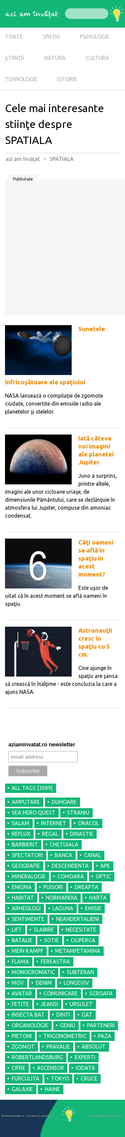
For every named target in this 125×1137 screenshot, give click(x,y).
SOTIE (51, 940)
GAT (87, 1015)
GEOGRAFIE (26, 866)
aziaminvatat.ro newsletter (41, 744)
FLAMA (20, 961)
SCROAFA (101, 993)
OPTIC (103, 876)
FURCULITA (25, 1078)
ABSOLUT (94, 1047)
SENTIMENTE (28, 919)
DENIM (44, 983)
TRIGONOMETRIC (64, 1036)
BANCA (63, 855)
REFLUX (21, 834)
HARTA (98, 898)
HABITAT (23, 898)
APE (105, 866)
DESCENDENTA (70, 866)
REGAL (50, 834)
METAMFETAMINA (77, 951)
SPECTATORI (27, 855)
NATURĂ (55, 58)
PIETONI (22, 1036)
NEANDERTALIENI (77, 919)
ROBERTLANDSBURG (37, 1057)
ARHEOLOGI (26, 908)
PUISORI (53, 887)
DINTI (63, 1015)
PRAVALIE (58, 1047)
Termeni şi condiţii (38, 1115)
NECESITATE (81, 930)
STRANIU (78, 813)
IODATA (85, 1068)
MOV (18, 983)
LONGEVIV (76, 983)
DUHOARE (64, 802)
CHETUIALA (64, 844)
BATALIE (22, 940)
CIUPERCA (83, 940)
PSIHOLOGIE (94, 37)
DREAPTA (86, 887)
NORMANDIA (61, 898)
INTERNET (53, 823)
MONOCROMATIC (33, 972)
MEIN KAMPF (27, 951)
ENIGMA (22, 887)
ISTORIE (67, 79)
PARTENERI (101, 1025)
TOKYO (60, 1078)
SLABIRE (44, 930)
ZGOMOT (23, 1047)
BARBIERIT (25, 844)
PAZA (104, 1036)
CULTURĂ (97, 58)
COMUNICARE (61, 993)
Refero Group (114, 1115)
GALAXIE (22, 1089)
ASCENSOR (50, 1068)
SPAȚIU (51, 37)
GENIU (67, 1025)
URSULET (81, 1004)
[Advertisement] (62, 249)
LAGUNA (62, 908)
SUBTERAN (80, 972)
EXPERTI (85, 1057)
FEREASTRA (55, 961)
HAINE (52, 1089)
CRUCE (89, 1078)
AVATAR (22, 993)
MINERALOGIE (29, 876)
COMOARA (70, 876)
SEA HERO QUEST (33, 813)
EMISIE (93, 908)
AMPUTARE (26, 802)
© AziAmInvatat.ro (13, 1115)
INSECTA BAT (28, 1015)
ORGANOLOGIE (30, 1025)
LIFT (17, 930)
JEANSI (49, 1004)
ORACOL (88, 823)
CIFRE (18, 1068)
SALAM (20, 823)
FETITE (20, 1004)
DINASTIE (81, 834)
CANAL (92, 855)
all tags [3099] (32, 788)
